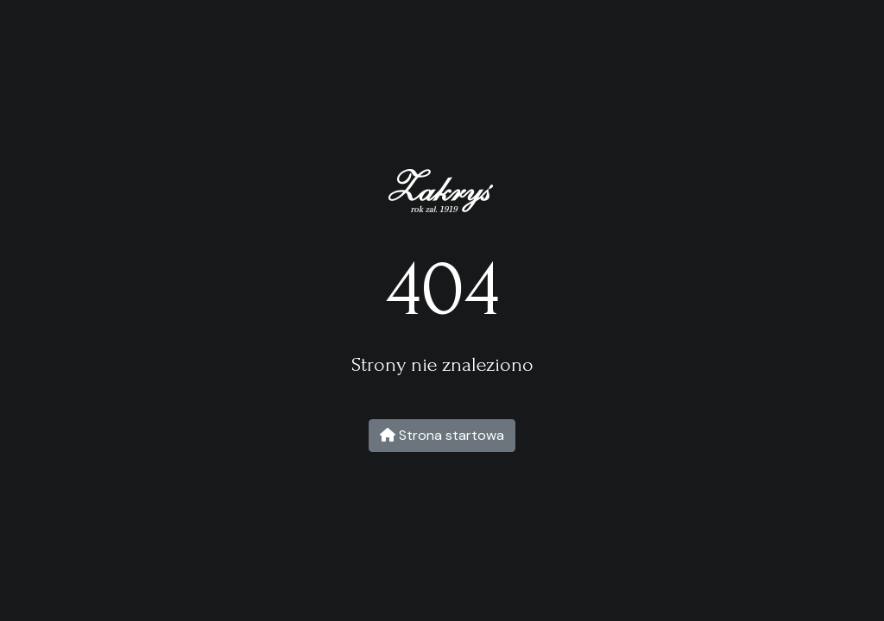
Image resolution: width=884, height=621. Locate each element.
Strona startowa (442, 435)
